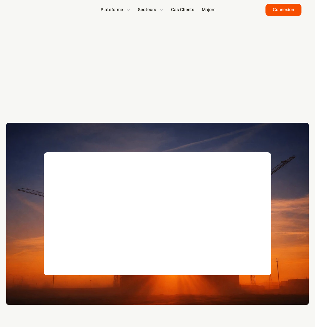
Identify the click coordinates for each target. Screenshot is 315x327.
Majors (209, 9)
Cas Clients (182, 9)
